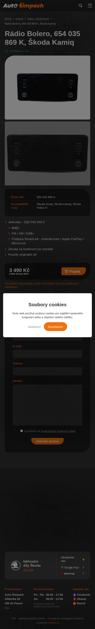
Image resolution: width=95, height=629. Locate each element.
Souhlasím (55, 327)
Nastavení (34, 326)
